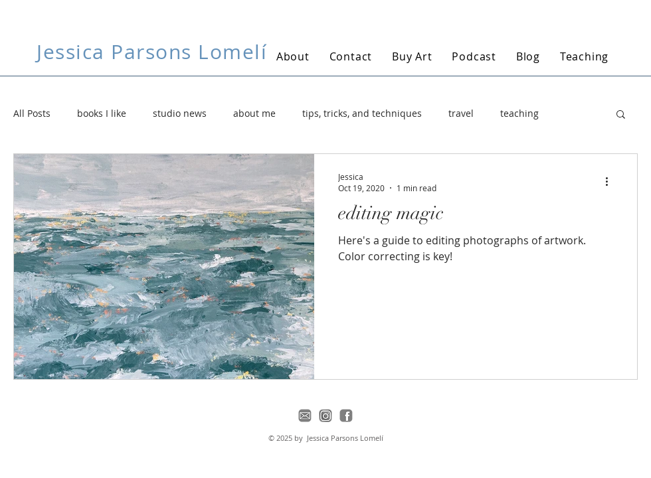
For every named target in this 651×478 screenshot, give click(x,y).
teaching (519, 113)
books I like (101, 113)
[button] (620, 115)
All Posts (31, 113)
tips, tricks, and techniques (362, 113)
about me (254, 113)
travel (461, 113)
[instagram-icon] (325, 415)
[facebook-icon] (346, 415)
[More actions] (611, 182)
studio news (180, 113)
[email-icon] (305, 415)
